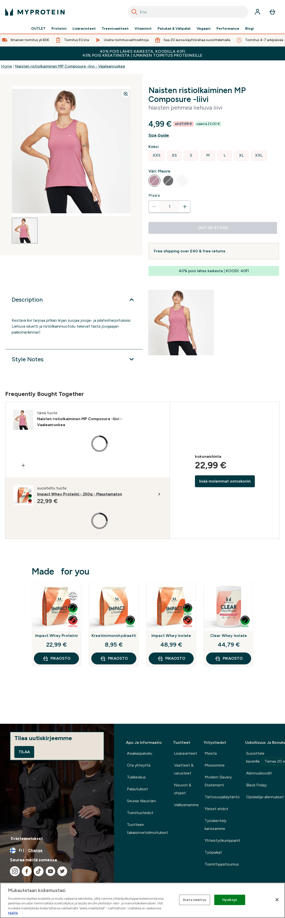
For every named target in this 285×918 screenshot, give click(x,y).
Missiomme (215, 765)
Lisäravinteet (84, 28)
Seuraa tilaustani (141, 800)
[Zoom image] (126, 94)
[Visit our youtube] (50, 871)
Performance (227, 28)
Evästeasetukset (27, 838)
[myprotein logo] (35, 12)
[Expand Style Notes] (74, 359)
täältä (13, 913)
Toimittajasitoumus (222, 864)
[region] (142, 900)
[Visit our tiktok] (39, 871)
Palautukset (137, 789)
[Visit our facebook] (27, 871)
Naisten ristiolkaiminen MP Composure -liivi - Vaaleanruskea (70, 66)
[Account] (257, 11)
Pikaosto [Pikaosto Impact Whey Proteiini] (57, 658)
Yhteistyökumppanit (222, 840)
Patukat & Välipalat (174, 28)
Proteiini (59, 28)
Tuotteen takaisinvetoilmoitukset (147, 828)
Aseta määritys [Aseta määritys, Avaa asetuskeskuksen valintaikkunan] (194, 900)
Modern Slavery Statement (218, 781)
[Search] (134, 12)
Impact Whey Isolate (171, 635)
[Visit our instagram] (15, 871)
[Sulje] (277, 899)
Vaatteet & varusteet (183, 769)
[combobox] (188, 12)
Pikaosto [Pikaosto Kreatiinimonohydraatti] (114, 658)
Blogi (249, 28)
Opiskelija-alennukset (265, 797)
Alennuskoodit (259, 773)
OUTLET (38, 28)
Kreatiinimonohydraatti (114, 635)
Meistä (211, 753)
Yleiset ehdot (216, 808)
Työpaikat (213, 852)
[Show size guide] (213, 135)
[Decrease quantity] (154, 207)
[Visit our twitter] (62, 871)
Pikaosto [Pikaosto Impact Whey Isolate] (171, 658)
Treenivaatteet (115, 28)
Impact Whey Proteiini (56, 635)
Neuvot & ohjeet (182, 789)
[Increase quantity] (184, 207)
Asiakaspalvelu (139, 753)
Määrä (154, 195)
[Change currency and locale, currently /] (57, 850)
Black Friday (256, 785)
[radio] (156, 155)
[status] (169, 207)
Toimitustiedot (140, 812)
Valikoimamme (186, 804)
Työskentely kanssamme (215, 824)
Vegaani (204, 28)
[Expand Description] (74, 300)
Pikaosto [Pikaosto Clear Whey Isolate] (229, 658)
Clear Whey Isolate (228, 635)
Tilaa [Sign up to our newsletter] (24, 751)
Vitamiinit (143, 28)
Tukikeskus (136, 777)
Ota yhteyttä (138, 765)
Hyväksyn (229, 900)
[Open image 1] (25, 230)
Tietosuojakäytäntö (222, 797)
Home (6, 66)
